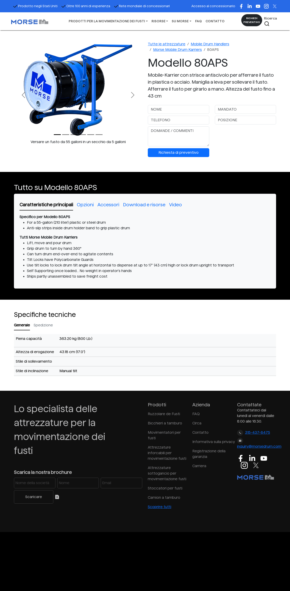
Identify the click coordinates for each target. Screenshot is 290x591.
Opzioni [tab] (85, 204)
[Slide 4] (90, 134)
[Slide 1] (65, 134)
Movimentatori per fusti (164, 435)
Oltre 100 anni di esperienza (85, 6)
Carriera (199, 466)
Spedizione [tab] (43, 325)
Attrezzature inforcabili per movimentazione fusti (167, 452)
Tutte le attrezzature (166, 44)
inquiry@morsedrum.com (259, 446)
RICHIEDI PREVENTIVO (251, 20)
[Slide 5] (99, 134)
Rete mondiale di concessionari (142, 6)
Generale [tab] (22, 325)
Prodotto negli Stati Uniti (35, 6)
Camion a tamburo (164, 497)
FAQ (198, 21)
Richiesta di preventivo (178, 152)
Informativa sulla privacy (211, 442)
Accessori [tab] (108, 204)
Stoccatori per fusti (165, 488)
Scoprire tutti (159, 507)
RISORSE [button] (158, 21)
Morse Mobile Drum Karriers (177, 50)
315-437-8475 (257, 432)
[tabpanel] (145, 246)
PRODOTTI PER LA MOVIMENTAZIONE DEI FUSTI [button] (107, 21)
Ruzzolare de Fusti (164, 414)
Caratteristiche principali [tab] (46, 204)
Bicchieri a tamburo (165, 423)
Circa (196, 423)
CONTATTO (215, 21)
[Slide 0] (57, 134)
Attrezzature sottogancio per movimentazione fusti (167, 473)
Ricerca (270, 21)
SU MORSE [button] (180, 21)
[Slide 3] (82, 134)
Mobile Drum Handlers (210, 44)
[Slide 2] (74, 134)
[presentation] (250, 135)
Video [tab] (175, 204)
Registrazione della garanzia (209, 454)
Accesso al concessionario (213, 6)
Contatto (200, 432)
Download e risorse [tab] (144, 204)
